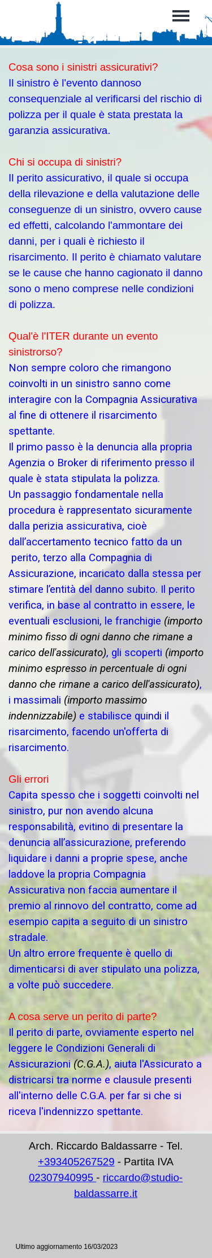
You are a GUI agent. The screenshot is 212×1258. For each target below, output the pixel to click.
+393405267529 (76, 1162)
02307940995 (62, 1177)
